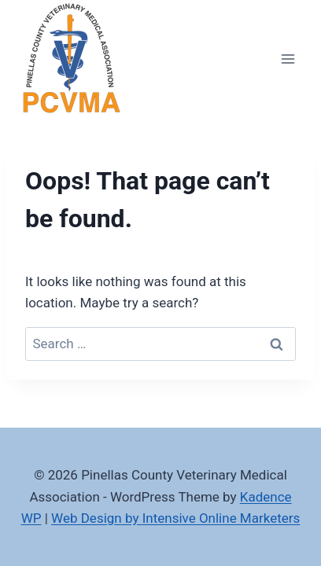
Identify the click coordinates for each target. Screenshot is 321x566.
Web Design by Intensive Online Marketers (175, 518)
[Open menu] (287, 58)
